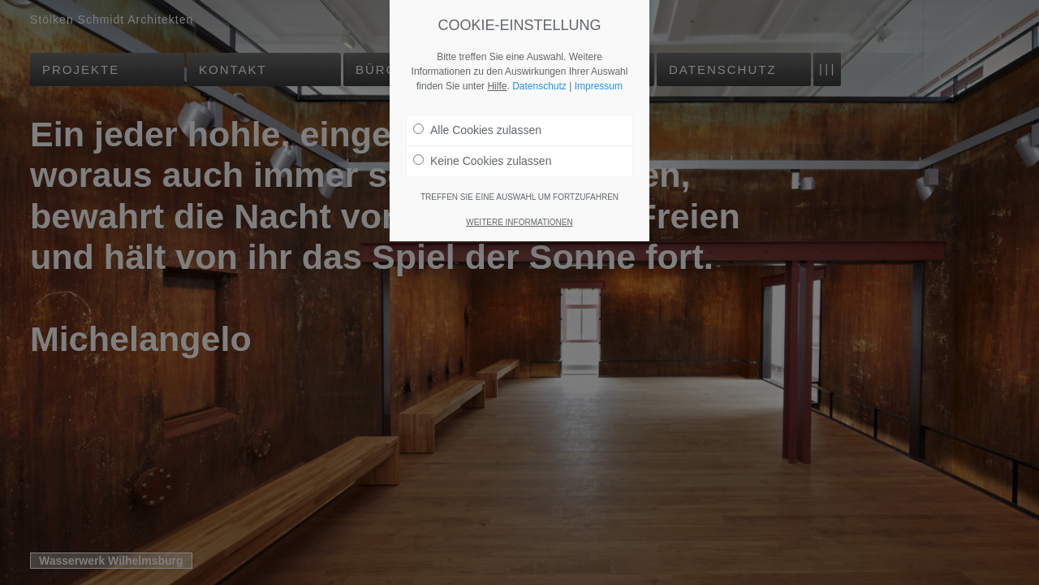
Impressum (599, 86)
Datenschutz (539, 86)
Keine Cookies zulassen (482, 160)
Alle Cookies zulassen (477, 130)
